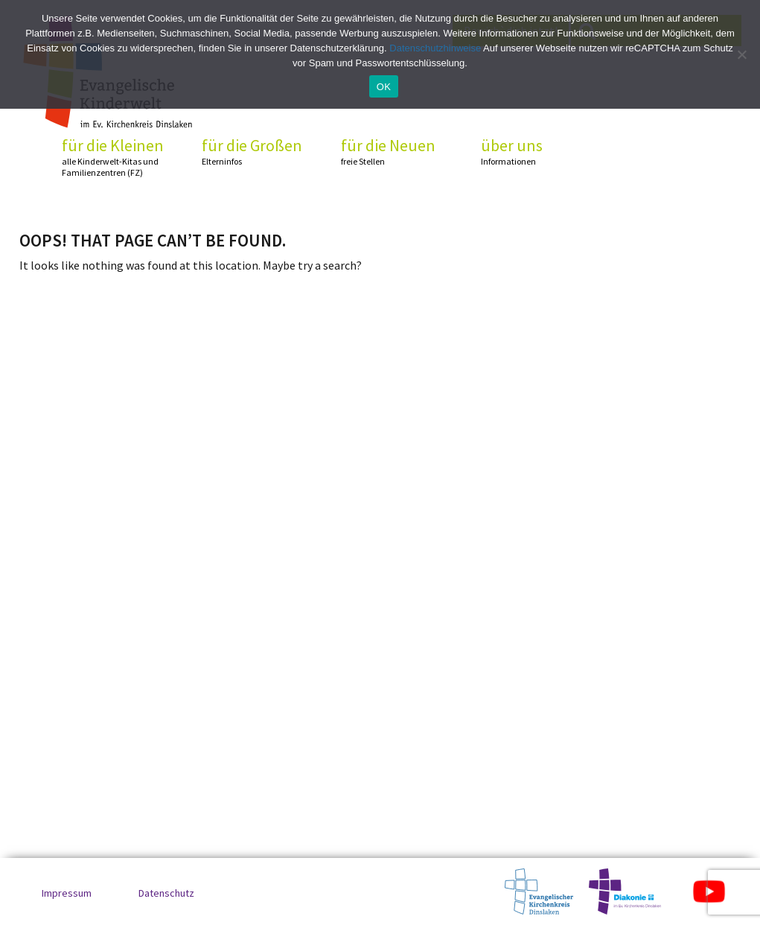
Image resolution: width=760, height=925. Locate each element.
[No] (741, 54)
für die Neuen (397, 152)
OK (384, 86)
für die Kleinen (117, 157)
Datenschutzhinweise (435, 48)
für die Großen (257, 152)
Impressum (67, 893)
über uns (537, 152)
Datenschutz (166, 893)
